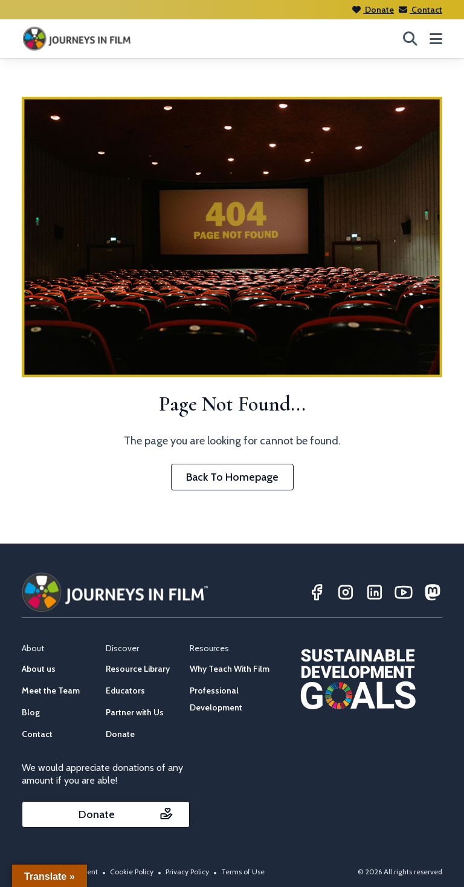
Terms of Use (243, 871)
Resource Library (138, 668)
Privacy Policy (187, 871)
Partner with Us (135, 712)
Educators (125, 690)
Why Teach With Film (229, 668)
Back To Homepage (232, 477)
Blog (31, 712)
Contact (420, 9)
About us (39, 668)
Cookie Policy (131, 871)
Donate (373, 9)
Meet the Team (51, 690)
